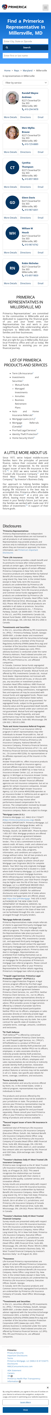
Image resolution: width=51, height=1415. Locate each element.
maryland (28, 70)
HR (10, 1376)
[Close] (48, 1388)
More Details (10, 117)
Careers (11, 1373)
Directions (25, 117)
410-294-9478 (31, 109)
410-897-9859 (31, 179)
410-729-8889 (31, 144)
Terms (10, 1358)
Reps (16, 70)
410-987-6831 (31, 209)
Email (40, 117)
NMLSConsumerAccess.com (20, 1366)
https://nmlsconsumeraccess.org (18, 820)
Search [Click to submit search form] (27, 47)
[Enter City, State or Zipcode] (25, 41)
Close (25, 1410)
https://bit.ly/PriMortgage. (18, 898)
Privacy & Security (15, 1353)
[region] (25, 1399)
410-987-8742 (31, 244)
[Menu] (46, 7)
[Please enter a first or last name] (25, 55)
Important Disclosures (17, 1355)
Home (7, 70)
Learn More (25, 1402)
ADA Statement (14, 1370)
